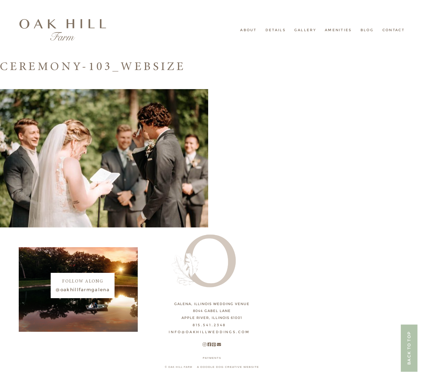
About (248, 30)
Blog (367, 30)
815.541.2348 (209, 325)
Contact (393, 30)
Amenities (338, 30)
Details (275, 30)
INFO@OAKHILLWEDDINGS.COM (209, 332)
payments (212, 358)
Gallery (305, 30)
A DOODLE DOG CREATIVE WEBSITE (228, 367)
